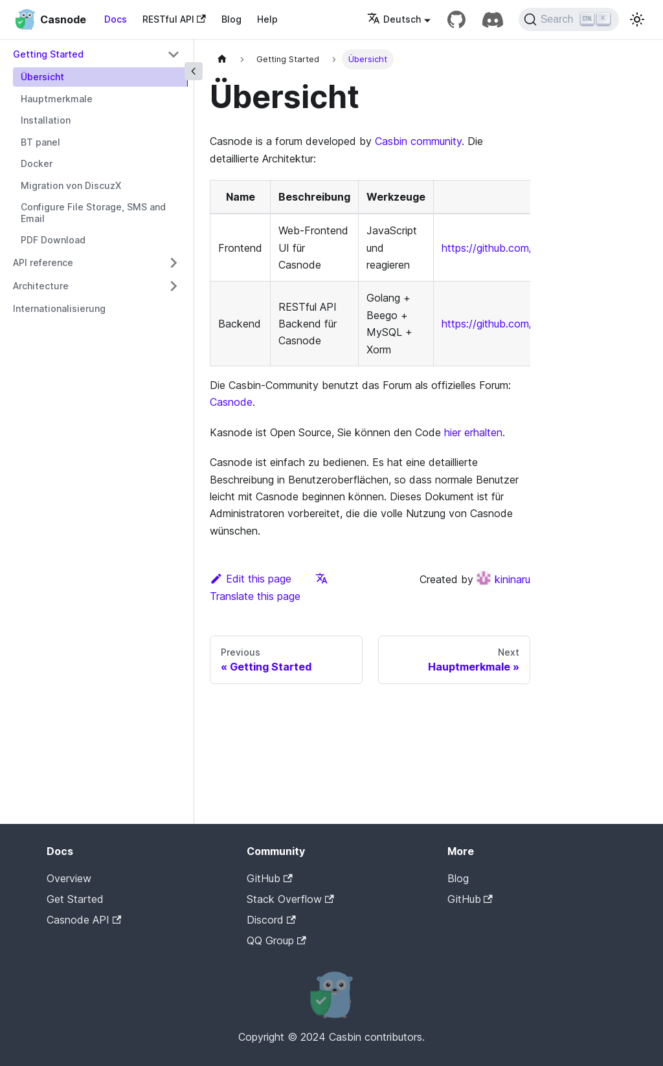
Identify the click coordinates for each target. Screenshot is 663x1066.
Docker (36, 163)
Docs (115, 19)
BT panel (40, 142)
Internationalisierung (59, 308)
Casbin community (418, 141)
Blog (231, 19)
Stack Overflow (290, 899)
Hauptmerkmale (57, 98)
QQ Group (276, 940)
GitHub (269, 878)
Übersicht (42, 76)
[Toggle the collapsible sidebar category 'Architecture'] (173, 286)
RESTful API (174, 19)
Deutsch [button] (394, 19)
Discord (271, 919)
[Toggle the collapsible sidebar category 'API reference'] (173, 262)
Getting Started (48, 54)
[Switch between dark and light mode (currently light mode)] (637, 19)
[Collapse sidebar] (194, 71)
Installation (46, 120)
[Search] (569, 19)
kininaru (503, 579)
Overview (69, 878)
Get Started (75, 899)
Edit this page (250, 578)
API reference (43, 262)
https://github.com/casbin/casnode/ (527, 323)
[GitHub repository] (456, 19)
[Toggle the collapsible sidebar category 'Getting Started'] (173, 54)
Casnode (231, 401)
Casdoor (502, 919)
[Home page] (222, 59)
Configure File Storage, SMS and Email (93, 212)
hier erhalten (473, 432)
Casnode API (84, 919)
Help (267, 19)
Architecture (41, 285)
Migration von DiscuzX (71, 185)
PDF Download (53, 239)
